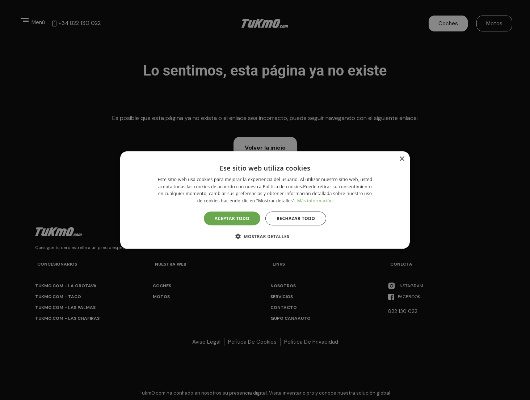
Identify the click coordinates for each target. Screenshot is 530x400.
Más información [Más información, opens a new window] (315, 201)
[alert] (265, 200)
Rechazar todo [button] (296, 218)
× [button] (401, 159)
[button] (265, 236)
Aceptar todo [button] (232, 218)
